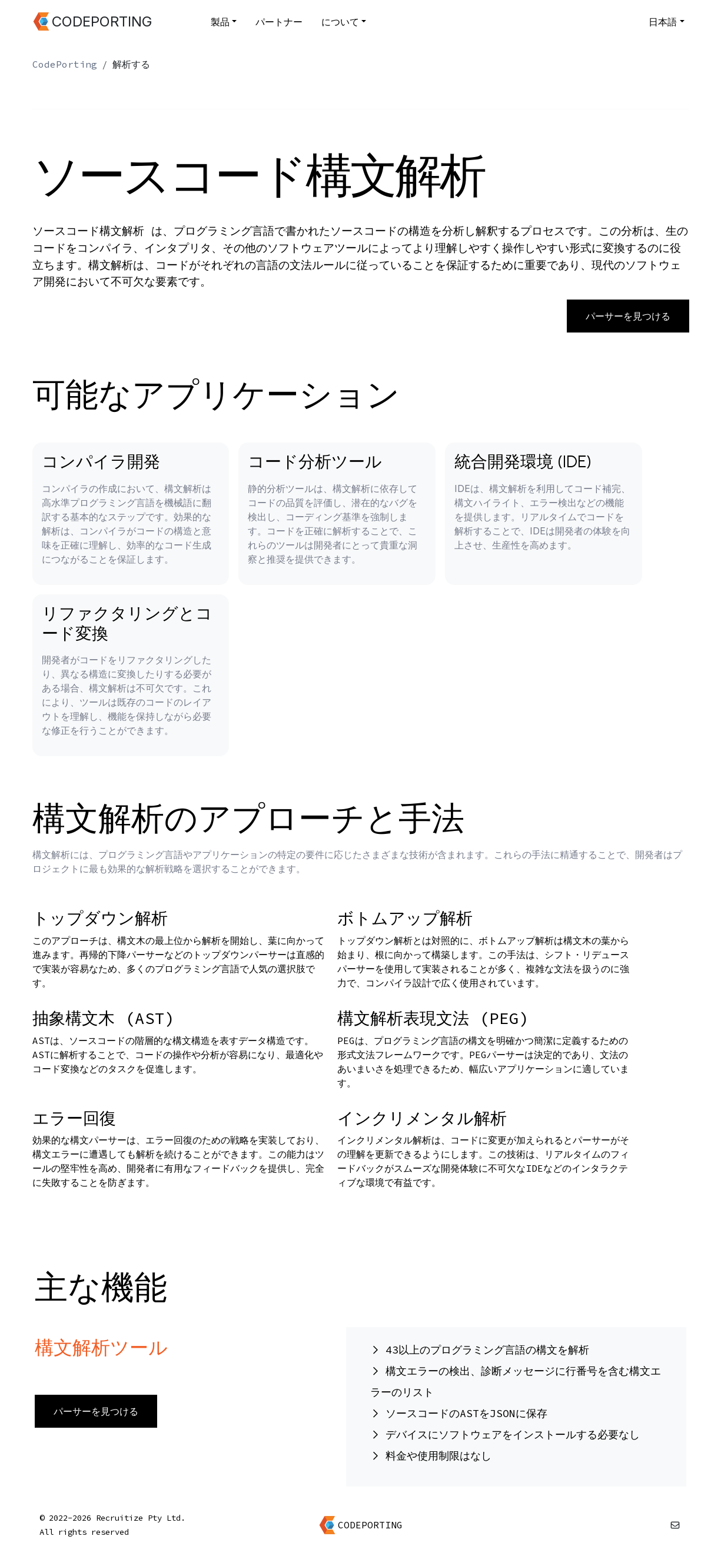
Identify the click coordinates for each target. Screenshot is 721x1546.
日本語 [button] (663, 22)
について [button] (340, 22)
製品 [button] (220, 22)
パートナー (279, 22)
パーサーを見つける (628, 316)
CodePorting (64, 64)
